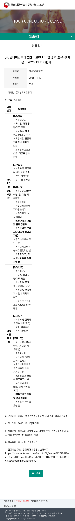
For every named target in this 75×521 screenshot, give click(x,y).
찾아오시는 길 (10, 505)
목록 (36, 473)
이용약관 (7, 501)
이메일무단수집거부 (39, 501)
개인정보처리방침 (21, 501)
